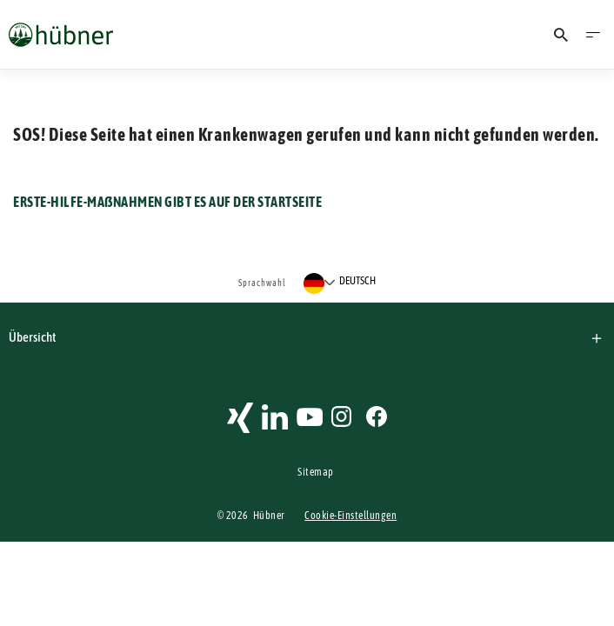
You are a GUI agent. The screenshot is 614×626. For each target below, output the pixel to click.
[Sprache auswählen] (340, 283)
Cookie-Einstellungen (350, 515)
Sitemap (315, 472)
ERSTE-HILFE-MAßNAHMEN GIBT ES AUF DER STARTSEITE (167, 202)
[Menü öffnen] (593, 34)
